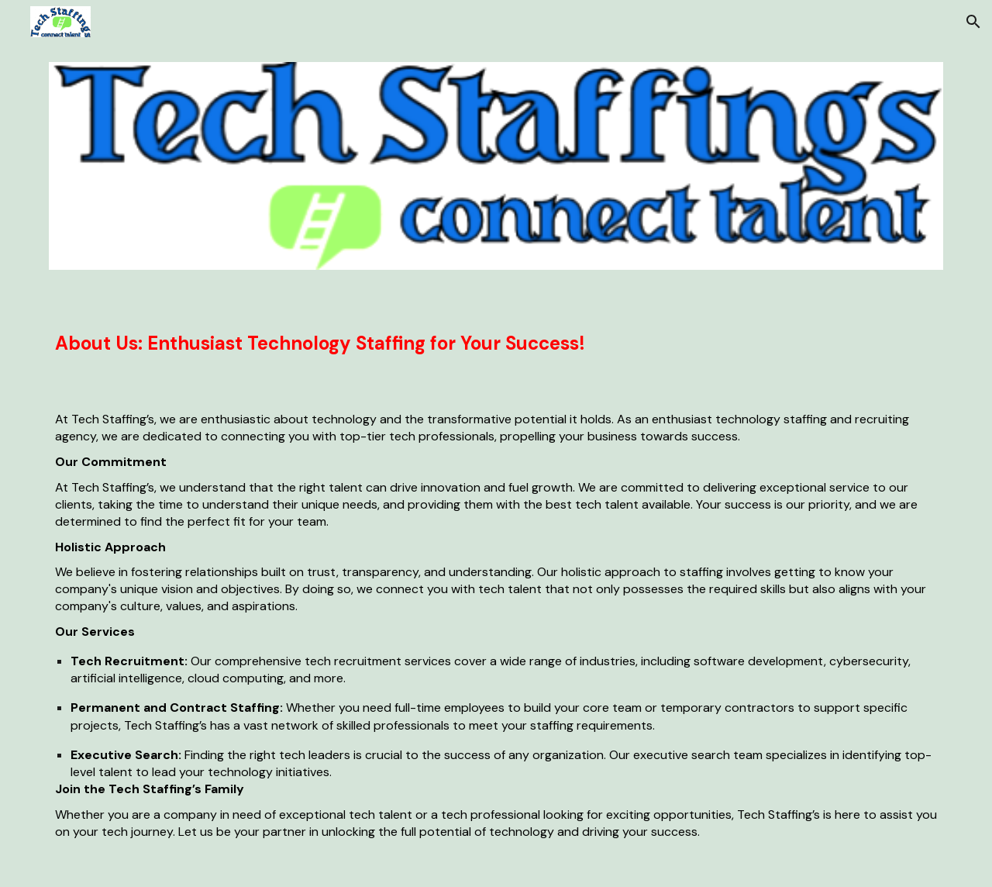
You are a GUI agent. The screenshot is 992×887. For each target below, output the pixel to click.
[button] (973, 21)
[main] (496, 337)
